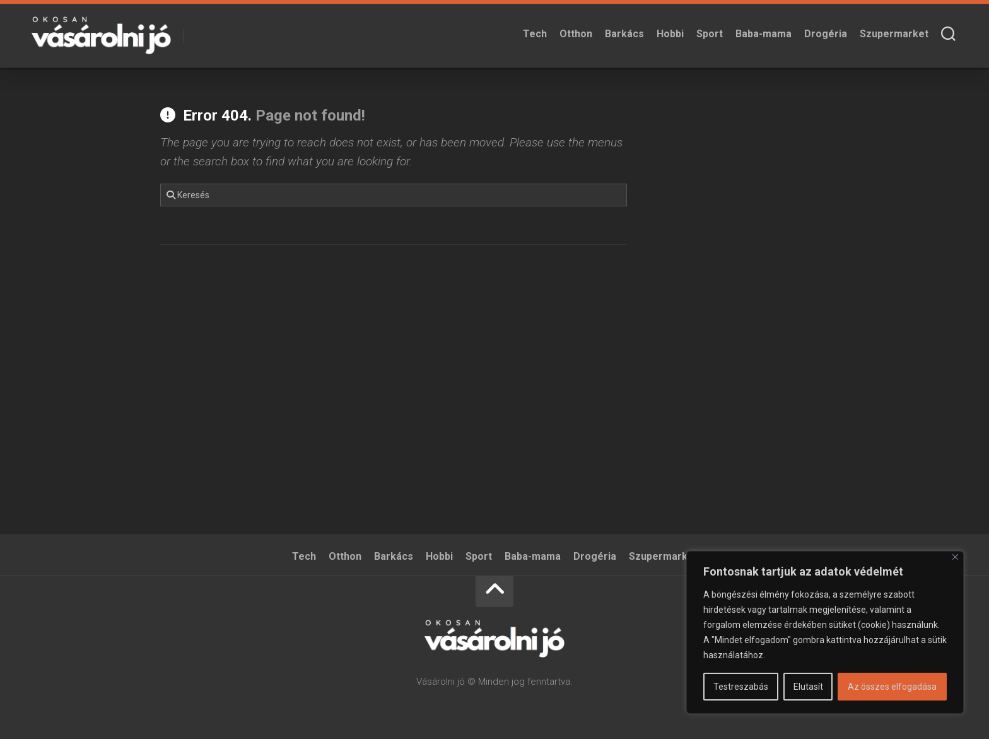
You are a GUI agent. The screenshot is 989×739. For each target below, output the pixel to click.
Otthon (575, 34)
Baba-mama (763, 34)
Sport (709, 34)
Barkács (624, 34)
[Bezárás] (955, 557)
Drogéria (825, 34)
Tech (535, 34)
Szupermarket (894, 34)
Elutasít (808, 687)
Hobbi (670, 34)
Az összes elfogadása (892, 687)
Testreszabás (740, 687)
